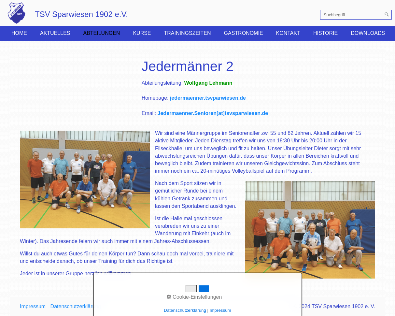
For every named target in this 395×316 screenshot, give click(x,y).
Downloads (368, 33)
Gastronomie (243, 33)
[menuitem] (19, 33)
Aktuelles (55, 33)
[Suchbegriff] (356, 15)
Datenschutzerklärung (75, 306)
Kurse (142, 33)
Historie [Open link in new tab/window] (325, 33)
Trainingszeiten (187, 33)
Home (19, 33)
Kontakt (288, 33)
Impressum (33, 306)
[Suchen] (386, 14)
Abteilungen (101, 33)
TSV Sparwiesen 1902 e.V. (81, 14)
